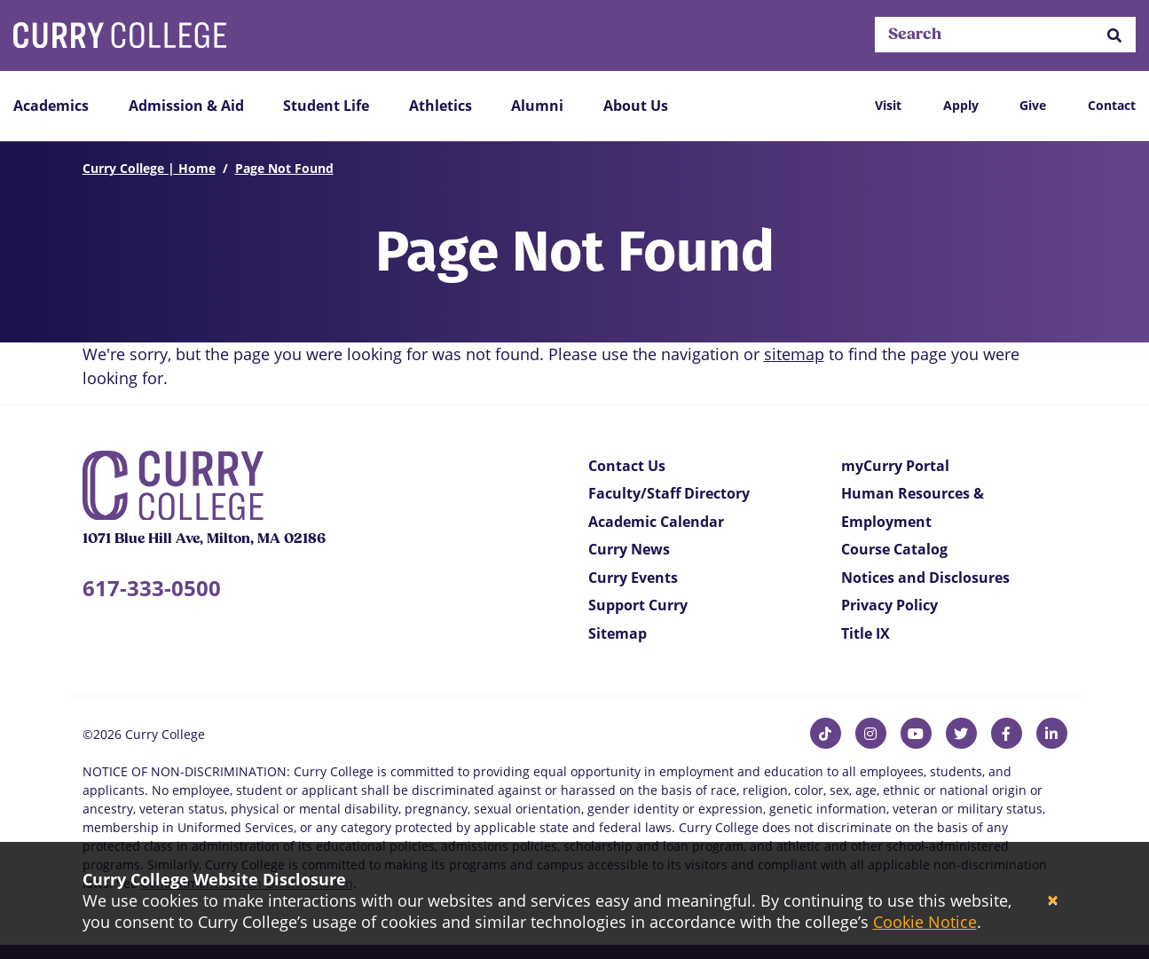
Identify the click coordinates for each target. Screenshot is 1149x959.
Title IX (865, 633)
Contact (1112, 105)
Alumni (537, 105)
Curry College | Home (149, 168)
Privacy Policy (889, 605)
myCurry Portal (895, 466)
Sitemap (617, 633)
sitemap (794, 354)
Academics (51, 105)
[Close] (1052, 901)
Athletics (440, 105)
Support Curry (638, 605)
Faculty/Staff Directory (669, 493)
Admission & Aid (186, 105)
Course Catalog (894, 549)
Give (1032, 105)
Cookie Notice (925, 921)
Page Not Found (284, 168)
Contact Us (626, 466)
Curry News (629, 549)
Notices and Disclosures (925, 577)
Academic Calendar (656, 521)
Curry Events (633, 577)
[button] (1114, 35)
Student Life (326, 105)
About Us (635, 105)
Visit (888, 105)
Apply (961, 105)
